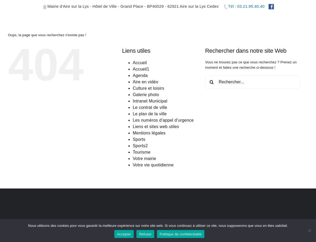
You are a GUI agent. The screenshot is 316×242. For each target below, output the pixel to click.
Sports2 (140, 167)
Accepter (124, 234)
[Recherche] (211, 103)
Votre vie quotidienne (153, 186)
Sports (139, 161)
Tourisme (141, 173)
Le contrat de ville (150, 129)
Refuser (145, 234)
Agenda (140, 97)
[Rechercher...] (252, 103)
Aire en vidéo (145, 103)
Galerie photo (146, 116)
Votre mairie (144, 180)
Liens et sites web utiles (156, 148)
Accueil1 (141, 90)
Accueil (140, 84)
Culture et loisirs (148, 110)
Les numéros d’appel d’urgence (163, 142)
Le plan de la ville (150, 135)
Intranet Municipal (150, 122)
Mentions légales (149, 154)
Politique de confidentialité (181, 234)
